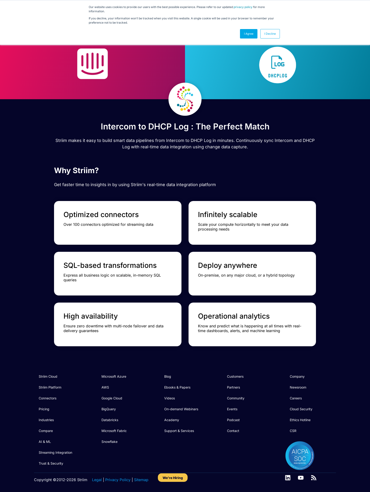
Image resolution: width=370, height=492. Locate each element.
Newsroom (298, 387)
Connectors (47, 398)
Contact (233, 431)
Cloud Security (301, 409)
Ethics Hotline (300, 420)
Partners (233, 387)
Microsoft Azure (113, 376)
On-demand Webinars (181, 409)
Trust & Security (51, 463)
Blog (167, 376)
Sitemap (141, 479)
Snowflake (109, 442)
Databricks (109, 420)
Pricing (44, 409)
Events (232, 409)
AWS (105, 387)
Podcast (233, 420)
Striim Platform (50, 387)
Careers (296, 398)
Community (235, 398)
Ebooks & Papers (177, 387)
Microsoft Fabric (114, 431)
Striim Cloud (48, 376)
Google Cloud (111, 398)
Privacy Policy (117, 479)
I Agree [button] (248, 33)
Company (297, 376)
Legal (97, 479)
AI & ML (45, 442)
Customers (235, 376)
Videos (169, 398)
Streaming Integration (55, 452)
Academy (171, 420)
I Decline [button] (270, 33)
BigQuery (108, 409)
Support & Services (179, 431)
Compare (46, 431)
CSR (293, 431)
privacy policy (243, 7)
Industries (46, 420)
